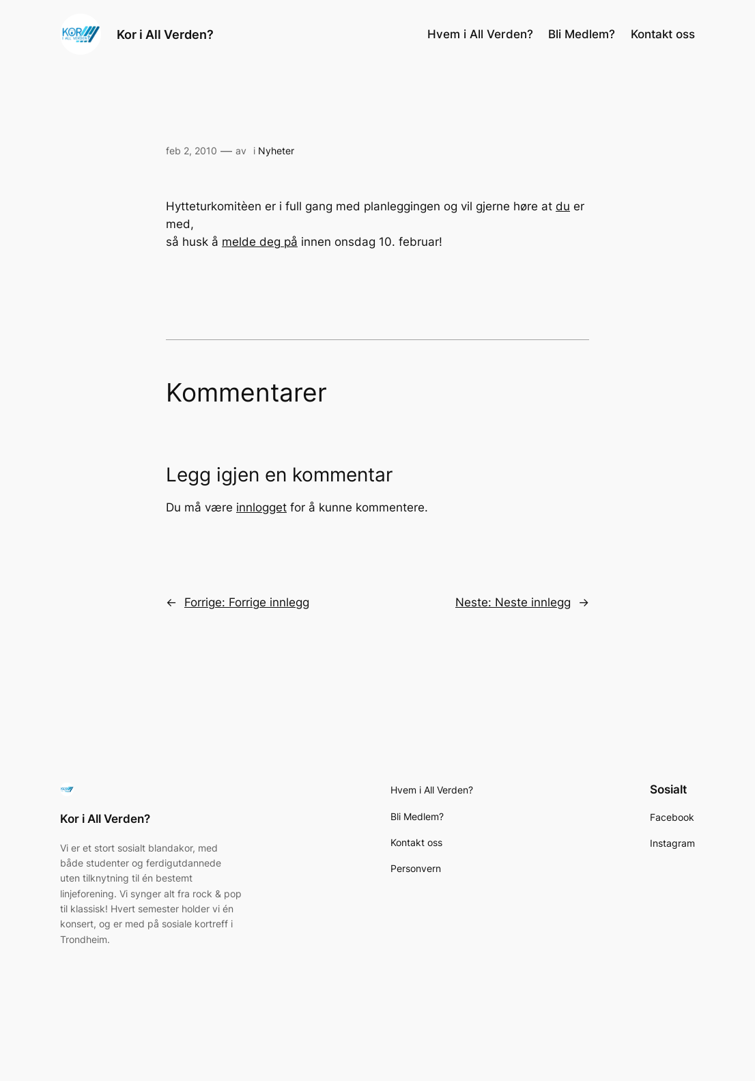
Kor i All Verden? (165, 34)
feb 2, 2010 (191, 150)
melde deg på (260, 242)
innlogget (261, 507)
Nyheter (276, 150)
